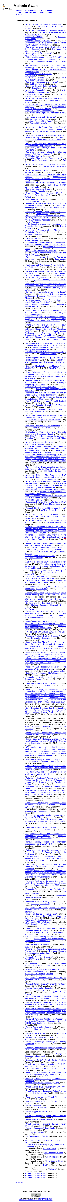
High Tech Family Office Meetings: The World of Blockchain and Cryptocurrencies (45, 70)
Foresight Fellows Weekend (41, 123)
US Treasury (60, 405)
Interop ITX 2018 (31, 55)
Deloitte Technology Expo (48, 1083)
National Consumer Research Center (48, 605)
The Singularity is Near (53, 1153)
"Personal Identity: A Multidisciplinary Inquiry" (45, 508)
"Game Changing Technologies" (39, 111)
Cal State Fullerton (37, 84)
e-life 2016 (44, 327)
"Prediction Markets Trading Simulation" (42, 636)
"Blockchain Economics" (35, 90)
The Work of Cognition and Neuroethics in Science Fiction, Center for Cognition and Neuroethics (45, 485)
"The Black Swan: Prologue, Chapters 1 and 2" (45, 772)
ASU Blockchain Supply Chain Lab (45, 91)
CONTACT (53, 368)
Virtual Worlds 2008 (57, 1097)
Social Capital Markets (55, 1060)
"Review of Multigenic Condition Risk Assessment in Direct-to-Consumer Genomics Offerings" (45, 1010)
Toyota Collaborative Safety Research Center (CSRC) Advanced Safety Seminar (45, 548)
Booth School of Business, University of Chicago (45, 108)
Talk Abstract (33, 222)
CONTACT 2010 (32, 959)
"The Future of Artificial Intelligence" (40, 117)
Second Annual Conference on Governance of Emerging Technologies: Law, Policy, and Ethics (45, 566)
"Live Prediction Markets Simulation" (40, 556)
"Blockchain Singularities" (36, 278)
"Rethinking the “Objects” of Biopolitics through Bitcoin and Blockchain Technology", (45, 394)
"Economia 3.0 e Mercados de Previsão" (43, 889)
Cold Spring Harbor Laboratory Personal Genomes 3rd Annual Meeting (45, 876)
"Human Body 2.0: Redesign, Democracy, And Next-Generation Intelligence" (45, 740)
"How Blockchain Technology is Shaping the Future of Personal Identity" (45, 497)
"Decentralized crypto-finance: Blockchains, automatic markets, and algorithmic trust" (45, 244)
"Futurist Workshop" (33, 1105)
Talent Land (36, 88)
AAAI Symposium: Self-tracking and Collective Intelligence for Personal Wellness (45, 753)
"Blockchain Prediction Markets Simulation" (42, 426)
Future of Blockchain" (34, 78)
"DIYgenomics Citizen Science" (37, 922)
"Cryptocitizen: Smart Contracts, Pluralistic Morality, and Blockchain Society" (45, 433)
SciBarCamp (43, 1107)
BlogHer (45, 1136)
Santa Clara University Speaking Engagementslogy (45, 1073)
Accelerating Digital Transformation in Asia (48, 113)
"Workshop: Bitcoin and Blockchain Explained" (45, 183)
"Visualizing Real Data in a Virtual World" (42, 1068)
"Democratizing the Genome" (37, 945)
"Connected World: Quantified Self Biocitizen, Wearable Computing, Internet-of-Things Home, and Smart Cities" (45, 448)
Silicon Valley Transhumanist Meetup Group (45, 964)
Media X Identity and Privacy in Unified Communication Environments (45, 940)
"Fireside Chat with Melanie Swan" (39, 632)
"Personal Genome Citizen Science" (40, 984)
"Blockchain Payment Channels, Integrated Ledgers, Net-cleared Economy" (45, 153)
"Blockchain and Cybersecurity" (38, 53)
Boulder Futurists (32, 201)
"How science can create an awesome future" (45, 292)
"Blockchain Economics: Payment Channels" (45, 164)
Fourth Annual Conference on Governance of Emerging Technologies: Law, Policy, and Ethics (45, 333)
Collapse (52, 1169)
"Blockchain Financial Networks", (39, 405)
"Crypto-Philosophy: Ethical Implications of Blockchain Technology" (45, 373)
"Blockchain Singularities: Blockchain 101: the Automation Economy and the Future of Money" (45, 285)
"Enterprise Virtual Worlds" (36, 1097)
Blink (45, 1165)
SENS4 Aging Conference (36, 1023)
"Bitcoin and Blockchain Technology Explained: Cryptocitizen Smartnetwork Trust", (45, 417)
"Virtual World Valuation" (35, 1120)
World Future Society (33, 156)
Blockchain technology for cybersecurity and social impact (45, 207)
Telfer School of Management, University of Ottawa (45, 130)
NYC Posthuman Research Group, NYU (48, 61)
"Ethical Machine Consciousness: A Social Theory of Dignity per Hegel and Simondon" (45, 58)
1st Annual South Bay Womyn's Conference (45, 761)
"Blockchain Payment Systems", (40, 409)
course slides (59, 671)
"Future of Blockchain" (34, 94)
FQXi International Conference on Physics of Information (45, 599)
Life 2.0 (57, 1101)
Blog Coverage (31, 609)
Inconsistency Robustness (36, 811)
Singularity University (41, 428)
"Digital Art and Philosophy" (37, 667)
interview (28, 912)
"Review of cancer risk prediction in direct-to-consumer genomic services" (45, 929)
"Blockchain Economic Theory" (38, 189)
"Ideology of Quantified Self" (37, 576)
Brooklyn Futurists (37, 191)
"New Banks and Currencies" (38, 996)
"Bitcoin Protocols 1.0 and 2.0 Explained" (41, 514)
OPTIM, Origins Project (51, 510)
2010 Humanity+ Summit (36, 924)
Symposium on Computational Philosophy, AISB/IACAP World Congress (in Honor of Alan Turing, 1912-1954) (45, 700)
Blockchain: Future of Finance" (38, 74)
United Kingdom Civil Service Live (45, 1092)
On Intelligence (52, 1157)
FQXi (51, 844)
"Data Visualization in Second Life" (39, 1101)
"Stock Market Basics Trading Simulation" (45, 766)
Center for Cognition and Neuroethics (45, 349)
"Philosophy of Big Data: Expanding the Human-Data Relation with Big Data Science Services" (45, 468)
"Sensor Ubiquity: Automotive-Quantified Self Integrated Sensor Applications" (45, 544)
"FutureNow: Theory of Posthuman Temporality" (45, 352)
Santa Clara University (56, 1116)
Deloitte (49, 1120)
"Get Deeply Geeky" (33, 1136)
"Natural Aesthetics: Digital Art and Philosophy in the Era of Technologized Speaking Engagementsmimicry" (45, 624)
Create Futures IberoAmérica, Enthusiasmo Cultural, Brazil (45, 997)
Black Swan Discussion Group (39, 774)
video (35, 912)
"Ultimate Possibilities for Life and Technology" (45, 1037)
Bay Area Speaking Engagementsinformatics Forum (45, 952)
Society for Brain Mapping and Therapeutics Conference (45, 361)
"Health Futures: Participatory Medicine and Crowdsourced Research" (45, 734)
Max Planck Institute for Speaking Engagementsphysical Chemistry (45, 615)
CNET (54, 992)
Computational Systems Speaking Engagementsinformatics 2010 (45, 884)
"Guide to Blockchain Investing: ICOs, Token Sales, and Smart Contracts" (45, 194)
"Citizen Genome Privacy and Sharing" (41, 937)
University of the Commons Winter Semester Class (45, 668)
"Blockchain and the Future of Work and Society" (45, 127)
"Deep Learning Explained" (37, 199)
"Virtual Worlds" (31, 1083)
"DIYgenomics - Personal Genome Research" (44, 978)
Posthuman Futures (48, 354)
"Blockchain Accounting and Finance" (41, 82)
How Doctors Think (54, 1161)
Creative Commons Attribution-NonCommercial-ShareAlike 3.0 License (35, 1199)
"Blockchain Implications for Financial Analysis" (45, 30)
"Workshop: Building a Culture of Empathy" (44, 760)
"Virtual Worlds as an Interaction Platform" (42, 1091)
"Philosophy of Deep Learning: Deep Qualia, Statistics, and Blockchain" (45, 217)
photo (38, 955)
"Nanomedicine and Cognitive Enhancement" (45, 490)
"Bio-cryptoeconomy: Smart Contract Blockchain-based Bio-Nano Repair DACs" (45, 301)
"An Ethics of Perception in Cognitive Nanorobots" (45, 562)
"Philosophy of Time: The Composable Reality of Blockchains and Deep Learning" (45, 145)
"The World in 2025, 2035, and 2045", (41, 387)
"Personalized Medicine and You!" (41, 677)
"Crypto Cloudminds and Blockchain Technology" (45, 325)
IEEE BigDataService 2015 (54, 471)
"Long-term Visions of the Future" (39, 121)
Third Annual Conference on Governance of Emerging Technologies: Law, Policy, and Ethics (45, 437)
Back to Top (19, 1182)
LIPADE (28, 578)
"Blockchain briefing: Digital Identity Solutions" (45, 212)
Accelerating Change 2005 (36, 1173)
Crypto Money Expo (51, 504)
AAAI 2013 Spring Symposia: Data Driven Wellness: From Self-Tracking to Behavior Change (45, 661)
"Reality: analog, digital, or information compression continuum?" (45, 843)
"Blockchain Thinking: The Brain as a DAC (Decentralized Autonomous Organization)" (45, 476)
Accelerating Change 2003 (36, 1177)
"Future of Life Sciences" (37, 611)
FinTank (28, 173)
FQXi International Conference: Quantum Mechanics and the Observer (45, 296)
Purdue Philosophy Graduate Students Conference (45, 139)
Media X (49, 735)
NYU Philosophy (31, 240)
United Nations (42, 214)
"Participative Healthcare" (35, 778)
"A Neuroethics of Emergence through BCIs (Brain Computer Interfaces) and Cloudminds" (45, 344)
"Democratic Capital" (34, 1060)
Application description (44, 920)
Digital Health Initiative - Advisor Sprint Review (45, 452)
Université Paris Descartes (43, 578)
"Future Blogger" (31, 1112)
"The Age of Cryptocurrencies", (38, 401)
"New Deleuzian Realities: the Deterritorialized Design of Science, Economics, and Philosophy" (45, 709)
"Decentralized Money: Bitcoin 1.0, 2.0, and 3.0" (45, 502)
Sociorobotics (60, 259)
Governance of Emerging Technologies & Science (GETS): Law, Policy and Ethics (45, 44)
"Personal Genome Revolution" (39, 957)
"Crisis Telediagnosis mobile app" (41, 914)
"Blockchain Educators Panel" (37, 170)
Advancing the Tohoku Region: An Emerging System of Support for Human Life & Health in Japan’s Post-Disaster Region (45, 781)
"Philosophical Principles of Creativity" (40, 251)
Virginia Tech (30, 76)
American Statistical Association (38, 220)
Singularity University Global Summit (48, 280)
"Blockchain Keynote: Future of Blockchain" (43, 86)
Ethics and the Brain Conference (46, 348)
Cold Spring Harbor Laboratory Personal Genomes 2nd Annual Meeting (45, 1013)
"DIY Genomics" (32, 963)
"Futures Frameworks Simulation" (39, 988)
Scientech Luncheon (38, 119)
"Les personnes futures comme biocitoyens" (45, 570)
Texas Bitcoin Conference (55, 166)
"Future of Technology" (34, 1042)
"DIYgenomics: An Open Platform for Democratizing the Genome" (45, 835)
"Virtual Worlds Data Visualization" (42, 1064)
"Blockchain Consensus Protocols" (39, 442)
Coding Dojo (60, 632)
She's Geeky (42, 582)
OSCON (37, 817)
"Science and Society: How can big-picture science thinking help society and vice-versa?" (45, 594)
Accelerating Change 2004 (36, 1175)
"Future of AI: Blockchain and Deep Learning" (43, 158)
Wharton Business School (37, 234)
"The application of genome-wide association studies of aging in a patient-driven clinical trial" (45, 857)
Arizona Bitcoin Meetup (34, 444)
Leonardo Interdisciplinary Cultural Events (43, 420)
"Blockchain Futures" (33, 37)
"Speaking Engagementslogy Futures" (40, 1072)
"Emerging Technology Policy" (37, 41)
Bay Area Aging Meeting (36, 860)
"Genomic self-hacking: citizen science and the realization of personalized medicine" (45, 820)
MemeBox (43, 1112)
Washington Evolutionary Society (39, 974)
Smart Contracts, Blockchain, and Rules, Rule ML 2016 (45, 320)
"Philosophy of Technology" (36, 238)
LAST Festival (59, 401)
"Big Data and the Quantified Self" (40, 603)
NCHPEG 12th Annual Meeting (53, 1004)
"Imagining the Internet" (35, 1132)
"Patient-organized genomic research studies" (45, 850)
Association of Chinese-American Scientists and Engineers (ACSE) (45, 179)
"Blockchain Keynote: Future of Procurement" (43, 24)
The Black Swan (49, 1149)
